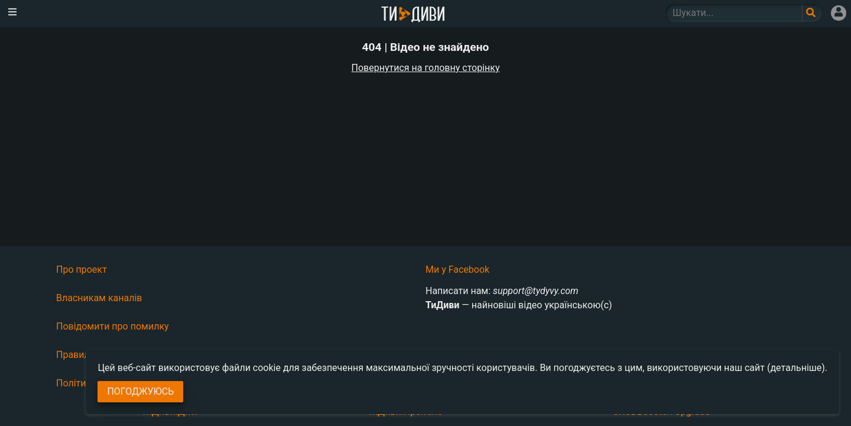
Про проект (81, 269)
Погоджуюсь (140, 391)
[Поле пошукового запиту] (811, 13)
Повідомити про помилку (112, 326)
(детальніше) (796, 367)
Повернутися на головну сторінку (426, 67)
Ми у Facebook (457, 269)
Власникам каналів (99, 298)
